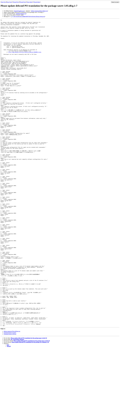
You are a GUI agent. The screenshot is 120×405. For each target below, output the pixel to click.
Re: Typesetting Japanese (17, 396)
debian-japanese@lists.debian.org (39, 11)
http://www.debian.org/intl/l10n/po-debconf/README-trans (24, 58)
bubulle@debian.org (21, 13)
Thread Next (23, 2)
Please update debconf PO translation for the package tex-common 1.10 (30, 399)
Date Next (9, 2)
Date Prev (3, 2)
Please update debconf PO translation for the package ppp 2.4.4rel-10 (29, 394)
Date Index (29, 2)
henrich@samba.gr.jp (19, 11)
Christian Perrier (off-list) (10, 390)
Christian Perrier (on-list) (10, 389)
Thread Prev (16, 2)
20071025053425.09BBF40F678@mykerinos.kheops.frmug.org (29, 16)
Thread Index (36, 2)
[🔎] (12, 16)
